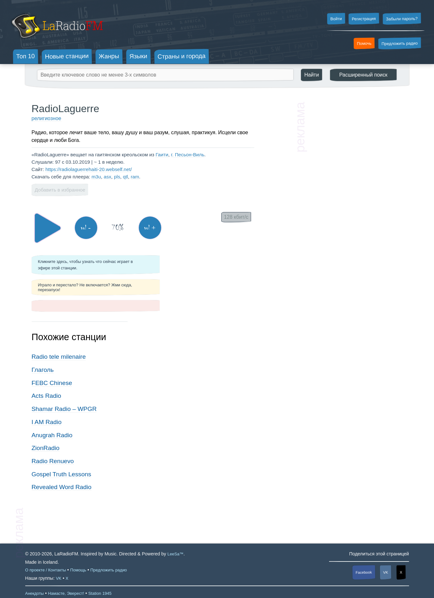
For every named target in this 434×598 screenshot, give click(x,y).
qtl (125, 176)
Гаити (161, 154)
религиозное (46, 118)
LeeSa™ (175, 554)
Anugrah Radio (52, 435)
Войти (336, 18)
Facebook (364, 572)
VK (385, 572)
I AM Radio (47, 422)
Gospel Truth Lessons (61, 474)
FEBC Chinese (52, 383)
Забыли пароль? (402, 18)
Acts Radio (46, 395)
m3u (96, 176)
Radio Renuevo (53, 461)
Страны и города (181, 56)
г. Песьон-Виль (187, 154)
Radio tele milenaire (59, 356)
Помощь (78, 570)
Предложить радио (400, 43)
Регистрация (364, 18)
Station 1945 (100, 593)
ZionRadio (45, 448)
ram (135, 176)
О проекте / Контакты (45, 570)
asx (107, 176)
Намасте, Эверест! (66, 593)
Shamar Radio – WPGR (64, 408)
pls (117, 176)
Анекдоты (34, 593)
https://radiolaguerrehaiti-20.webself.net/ (88, 169)
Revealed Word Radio (61, 487)
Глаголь (43, 369)
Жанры (109, 56)
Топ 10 (25, 56)
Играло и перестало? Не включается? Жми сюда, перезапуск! (85, 287)
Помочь (364, 43)
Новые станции (67, 56)
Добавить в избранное (60, 190)
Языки (138, 56)
